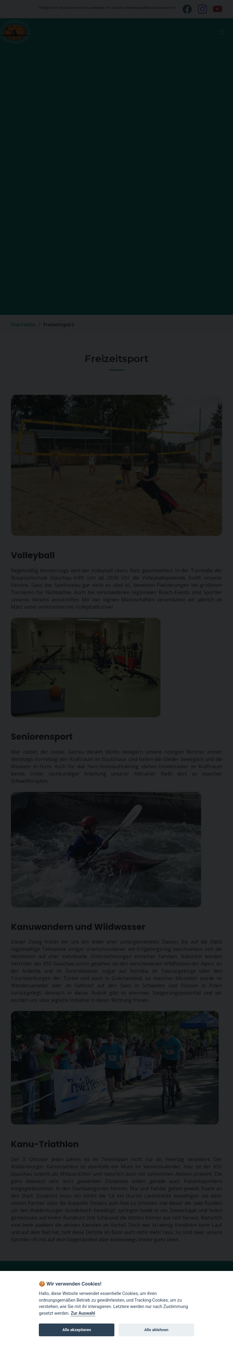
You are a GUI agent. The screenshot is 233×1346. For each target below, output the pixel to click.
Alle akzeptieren (76, 1329)
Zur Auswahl (83, 1313)
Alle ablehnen (156, 1329)
